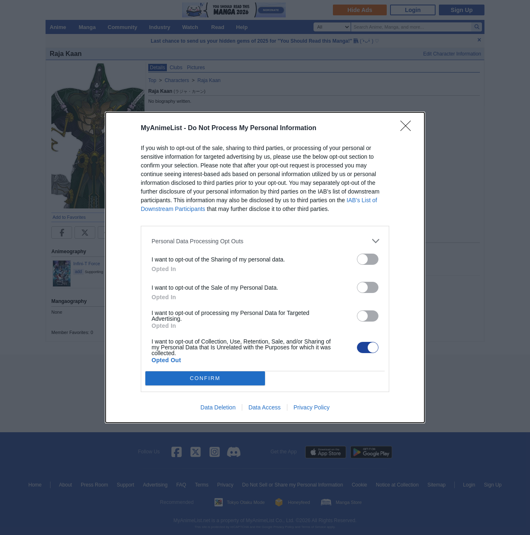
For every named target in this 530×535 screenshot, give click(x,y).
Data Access (264, 407)
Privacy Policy (312, 407)
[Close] (408, 128)
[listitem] (265, 241)
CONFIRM (205, 378)
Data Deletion (218, 407)
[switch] (367, 259)
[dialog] (265, 267)
